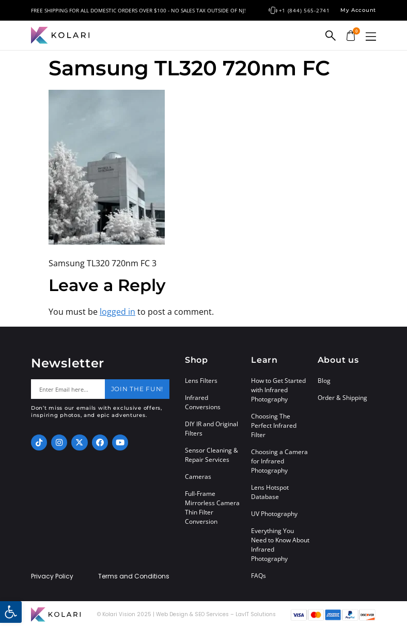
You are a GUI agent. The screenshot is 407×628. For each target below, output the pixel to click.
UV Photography (274, 513)
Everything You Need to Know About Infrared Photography (280, 544)
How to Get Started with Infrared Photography (278, 390)
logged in (117, 311)
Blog (324, 380)
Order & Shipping (342, 397)
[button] (371, 36)
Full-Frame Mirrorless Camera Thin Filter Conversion (212, 507)
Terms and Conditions (133, 576)
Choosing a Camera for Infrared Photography (279, 461)
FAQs (258, 575)
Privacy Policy (52, 576)
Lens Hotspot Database (270, 492)
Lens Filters (201, 380)
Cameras (198, 476)
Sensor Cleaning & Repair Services (211, 455)
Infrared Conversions (203, 402)
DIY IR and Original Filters (211, 429)
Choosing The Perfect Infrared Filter (273, 425)
